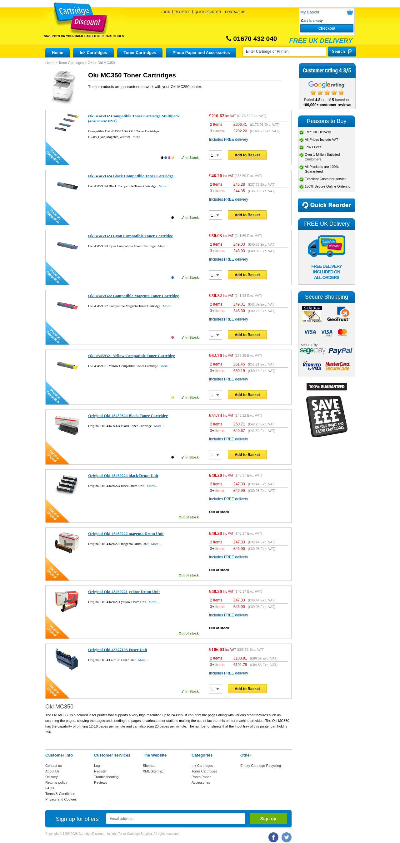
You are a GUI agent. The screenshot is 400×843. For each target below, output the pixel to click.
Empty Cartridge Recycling (260, 765)
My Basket (309, 12)
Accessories (201, 782)
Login (166, 12)
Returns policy (56, 782)
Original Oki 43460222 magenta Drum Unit (126, 533)
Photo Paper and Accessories (201, 52)
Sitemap (149, 765)
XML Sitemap (153, 771)
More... (137, 137)
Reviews (100, 782)
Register (183, 12)
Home (57, 52)
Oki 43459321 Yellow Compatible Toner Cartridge (131, 355)
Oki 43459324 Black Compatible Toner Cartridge (130, 176)
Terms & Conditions (60, 794)
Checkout (327, 28)
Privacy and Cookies (61, 799)
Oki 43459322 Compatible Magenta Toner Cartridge (133, 295)
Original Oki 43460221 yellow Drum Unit (124, 591)
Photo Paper (201, 777)
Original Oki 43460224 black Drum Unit (123, 475)
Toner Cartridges (140, 52)
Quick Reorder (208, 12)
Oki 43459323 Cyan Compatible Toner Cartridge (130, 235)
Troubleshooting (106, 777)
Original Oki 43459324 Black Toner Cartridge (128, 415)
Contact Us (235, 12)
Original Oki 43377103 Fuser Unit (117, 649)
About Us (52, 771)
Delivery (51, 777)
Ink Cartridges (93, 52)
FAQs (49, 788)
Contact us (53, 765)
